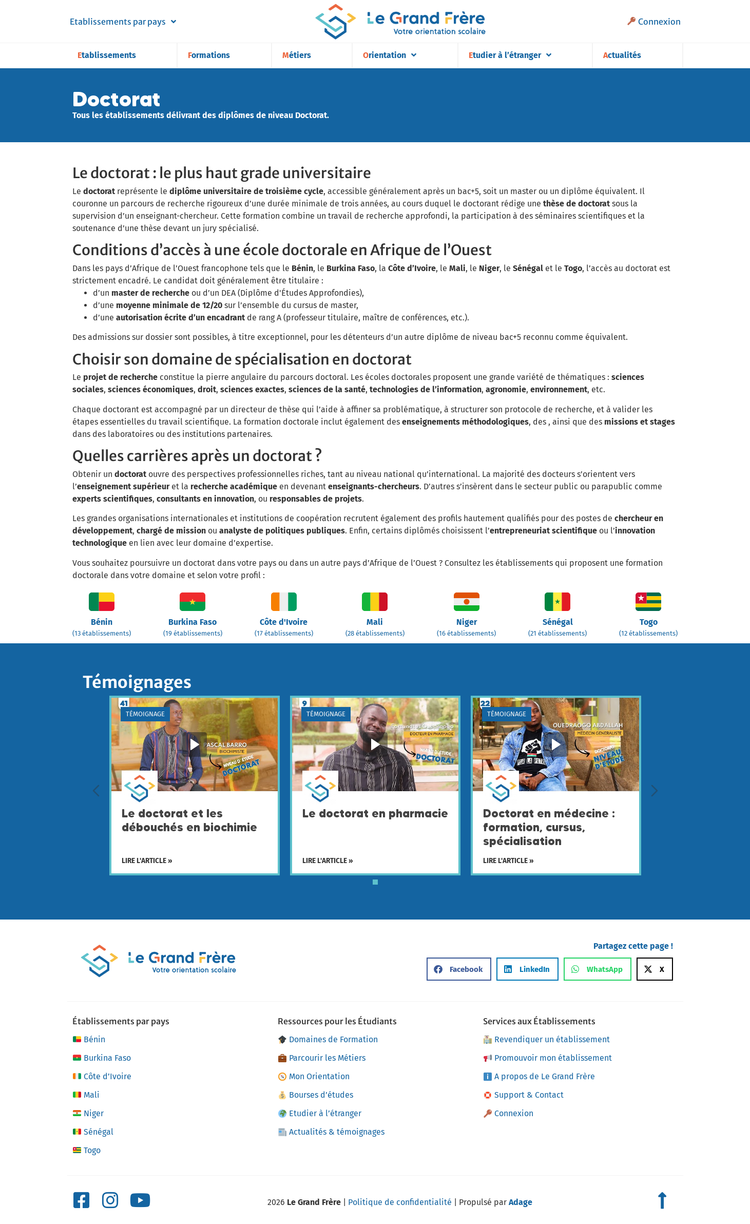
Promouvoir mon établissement (548, 1058)
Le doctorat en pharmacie (375, 814)
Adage (520, 1202)
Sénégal (92, 1132)
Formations (209, 55)
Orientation (389, 55)
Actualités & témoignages (331, 1132)
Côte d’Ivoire (101, 1077)
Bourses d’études (315, 1095)
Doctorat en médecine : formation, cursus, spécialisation (549, 828)
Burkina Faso (101, 1058)
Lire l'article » (147, 860)
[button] (459, 969)
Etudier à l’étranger (510, 55)
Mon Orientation (314, 1076)
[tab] (375, 882)
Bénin (88, 1040)
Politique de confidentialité (400, 1202)
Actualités (622, 55)
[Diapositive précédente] (96, 790)
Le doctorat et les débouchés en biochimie (189, 821)
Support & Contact (524, 1095)
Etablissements (107, 55)
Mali (86, 1095)
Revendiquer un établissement (547, 1039)
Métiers (296, 55)
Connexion (653, 21)
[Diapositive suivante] (654, 790)
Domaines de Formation (328, 1039)
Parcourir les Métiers (322, 1058)
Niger (88, 1113)
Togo (86, 1150)
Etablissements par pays (123, 21)
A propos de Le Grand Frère (539, 1076)
